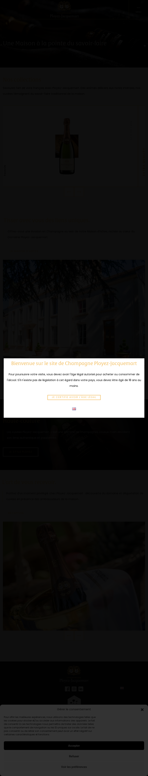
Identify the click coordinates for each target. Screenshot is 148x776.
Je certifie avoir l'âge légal (74, 397)
